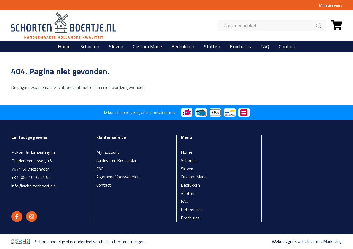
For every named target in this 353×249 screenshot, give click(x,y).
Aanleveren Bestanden (117, 160)
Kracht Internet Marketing (317, 242)
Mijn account (330, 5)
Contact (287, 46)
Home (64, 46)
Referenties (192, 210)
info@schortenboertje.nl (34, 185)
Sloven (116, 46)
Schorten (89, 46)
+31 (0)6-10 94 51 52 (31, 177)
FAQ (265, 46)
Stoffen (212, 46)
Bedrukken (183, 46)
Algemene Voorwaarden (118, 177)
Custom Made (147, 46)
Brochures (240, 46)
